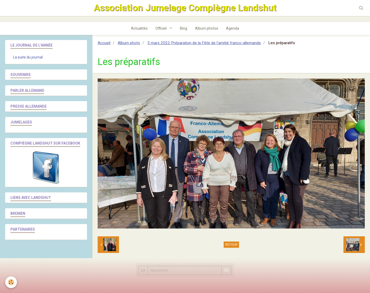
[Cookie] (11, 282)
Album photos (206, 28)
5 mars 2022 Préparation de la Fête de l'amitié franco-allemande (204, 43)
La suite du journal (28, 57)
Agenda (232, 28)
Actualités (139, 28)
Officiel (161, 28)
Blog (183, 28)
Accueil (104, 43)
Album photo (129, 43)
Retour (231, 244)
